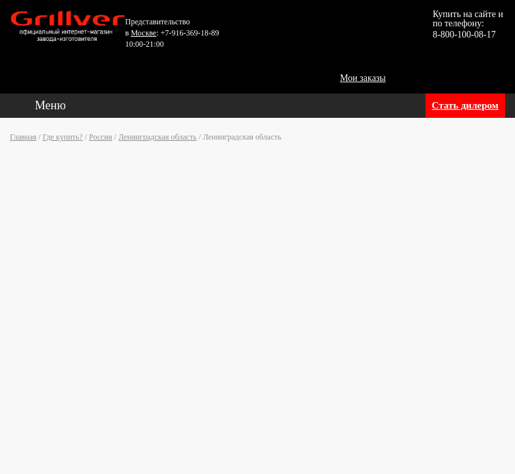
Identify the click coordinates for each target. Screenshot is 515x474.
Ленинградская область (158, 137)
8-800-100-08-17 (464, 35)
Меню (50, 105)
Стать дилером (465, 105)
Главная (23, 137)
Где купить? (63, 137)
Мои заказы (363, 78)
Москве (144, 33)
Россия (100, 137)
